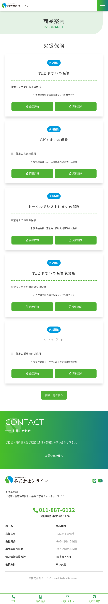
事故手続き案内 (14, 549)
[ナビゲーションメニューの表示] (102, 5)
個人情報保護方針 (15, 556)
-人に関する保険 (65, 533)
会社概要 (10, 541)
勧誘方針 (10, 564)
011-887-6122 (57, 510)
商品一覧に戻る (54, 395)
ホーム (9, 526)
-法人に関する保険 (66, 549)
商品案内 (61, 526)
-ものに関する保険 (66, 541)
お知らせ (10, 533)
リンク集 (61, 564)
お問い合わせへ (54, 455)
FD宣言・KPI (63, 556)
